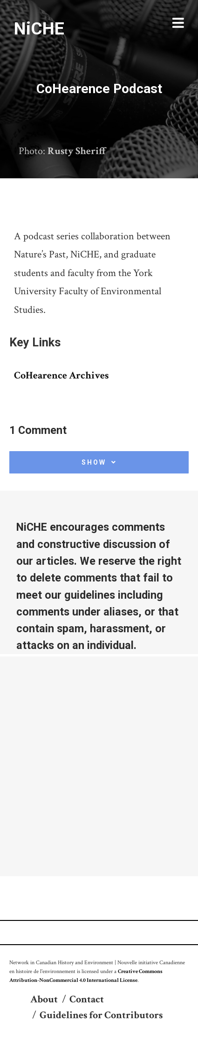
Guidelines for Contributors (101, 1015)
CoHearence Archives (61, 375)
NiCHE (39, 28)
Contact (86, 999)
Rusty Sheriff (77, 151)
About (44, 999)
